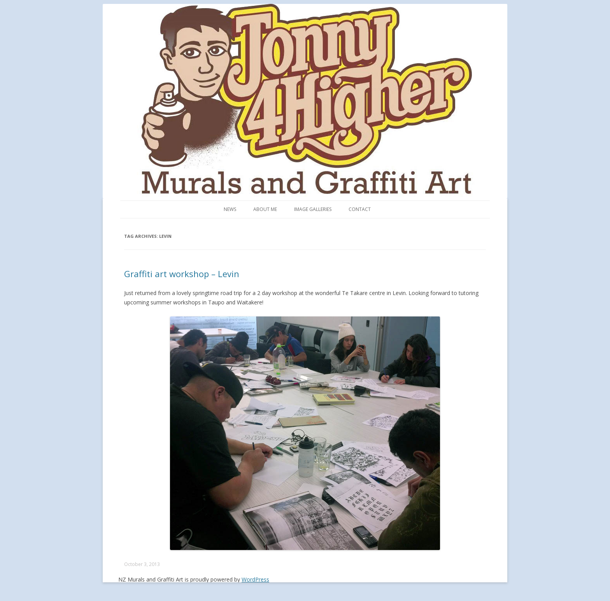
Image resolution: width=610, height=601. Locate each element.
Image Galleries (312, 209)
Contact (360, 209)
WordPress (255, 579)
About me (265, 209)
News (230, 209)
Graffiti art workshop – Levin (181, 273)
